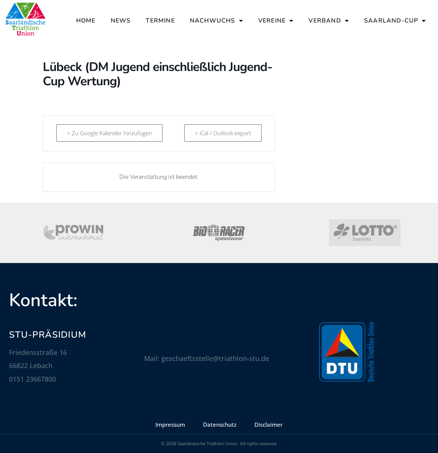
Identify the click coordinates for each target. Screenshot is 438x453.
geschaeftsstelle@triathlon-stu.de (215, 358)
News (121, 21)
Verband (329, 20)
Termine (160, 21)
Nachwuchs (216, 20)
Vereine (276, 20)
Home (86, 21)
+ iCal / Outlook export (222, 133)
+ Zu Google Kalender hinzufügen (109, 133)
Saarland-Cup (395, 20)
